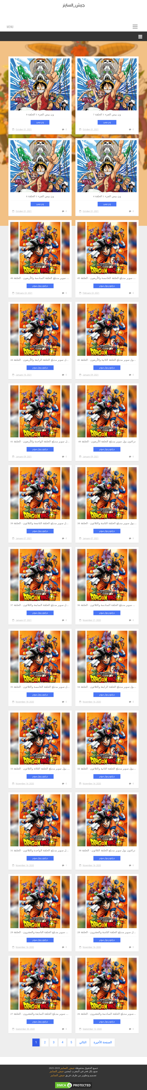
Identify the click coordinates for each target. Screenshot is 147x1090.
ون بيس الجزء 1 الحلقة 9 (40, 114)
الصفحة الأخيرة (103, 1042)
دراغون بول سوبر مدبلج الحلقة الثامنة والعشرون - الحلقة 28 (107, 932)
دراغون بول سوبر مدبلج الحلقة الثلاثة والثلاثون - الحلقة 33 (40, 768)
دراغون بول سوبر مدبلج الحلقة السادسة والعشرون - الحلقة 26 (107, 1013)
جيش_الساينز (67, 1068)
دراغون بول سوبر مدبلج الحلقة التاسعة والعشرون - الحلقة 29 (40, 932)
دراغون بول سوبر (40, 285)
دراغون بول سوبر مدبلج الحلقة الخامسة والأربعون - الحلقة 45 (107, 278)
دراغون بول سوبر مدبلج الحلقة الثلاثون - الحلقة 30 (107, 850)
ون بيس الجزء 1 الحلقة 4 (107, 196)
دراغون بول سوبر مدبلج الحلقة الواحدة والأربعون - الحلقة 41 (40, 441)
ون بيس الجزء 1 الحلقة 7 (107, 114)
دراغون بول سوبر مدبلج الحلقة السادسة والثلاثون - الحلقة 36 (107, 605)
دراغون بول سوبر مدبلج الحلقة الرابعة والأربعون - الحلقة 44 (40, 359)
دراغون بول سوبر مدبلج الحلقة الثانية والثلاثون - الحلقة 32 (107, 768)
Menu (10, 26)
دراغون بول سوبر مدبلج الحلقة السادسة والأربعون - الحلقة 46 (40, 278)
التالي (82, 1042)
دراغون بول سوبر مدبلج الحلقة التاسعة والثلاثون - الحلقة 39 (40, 523)
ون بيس (40, 122)
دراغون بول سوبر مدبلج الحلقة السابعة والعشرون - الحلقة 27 (40, 1013)
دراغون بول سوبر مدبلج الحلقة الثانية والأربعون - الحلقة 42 (107, 359)
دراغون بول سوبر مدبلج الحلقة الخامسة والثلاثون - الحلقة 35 (40, 686)
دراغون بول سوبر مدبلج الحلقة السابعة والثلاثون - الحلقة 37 (40, 605)
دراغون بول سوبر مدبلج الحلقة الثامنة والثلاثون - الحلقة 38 (107, 523)
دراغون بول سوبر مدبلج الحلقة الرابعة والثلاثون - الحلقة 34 (107, 686)
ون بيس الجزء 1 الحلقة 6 (40, 196)
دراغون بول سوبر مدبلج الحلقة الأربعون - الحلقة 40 (107, 441)
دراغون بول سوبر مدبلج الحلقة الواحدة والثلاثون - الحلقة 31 (40, 850)
